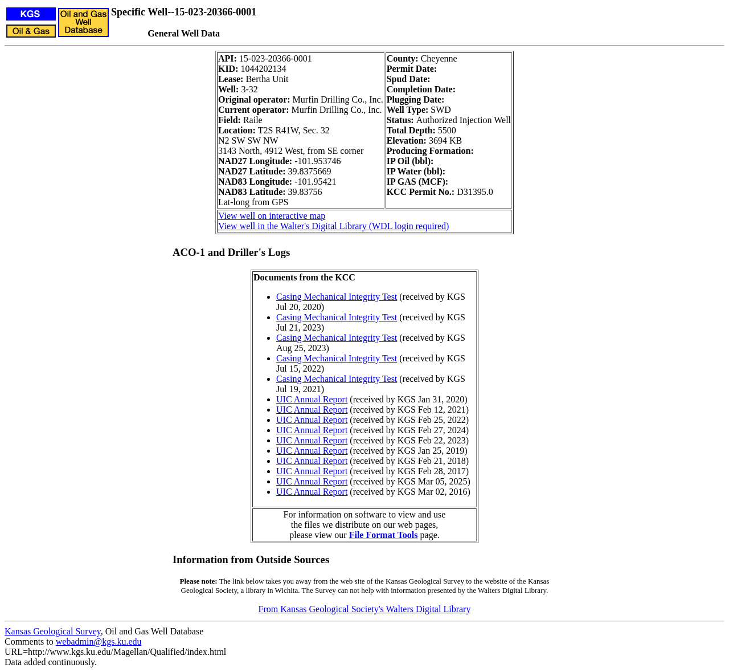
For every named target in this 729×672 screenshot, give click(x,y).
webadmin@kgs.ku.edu (99, 641)
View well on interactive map (271, 216)
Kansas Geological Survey (53, 631)
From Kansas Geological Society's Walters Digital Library (365, 609)
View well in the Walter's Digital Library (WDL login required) (333, 226)
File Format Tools (383, 535)
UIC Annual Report (311, 399)
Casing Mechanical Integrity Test (336, 297)
